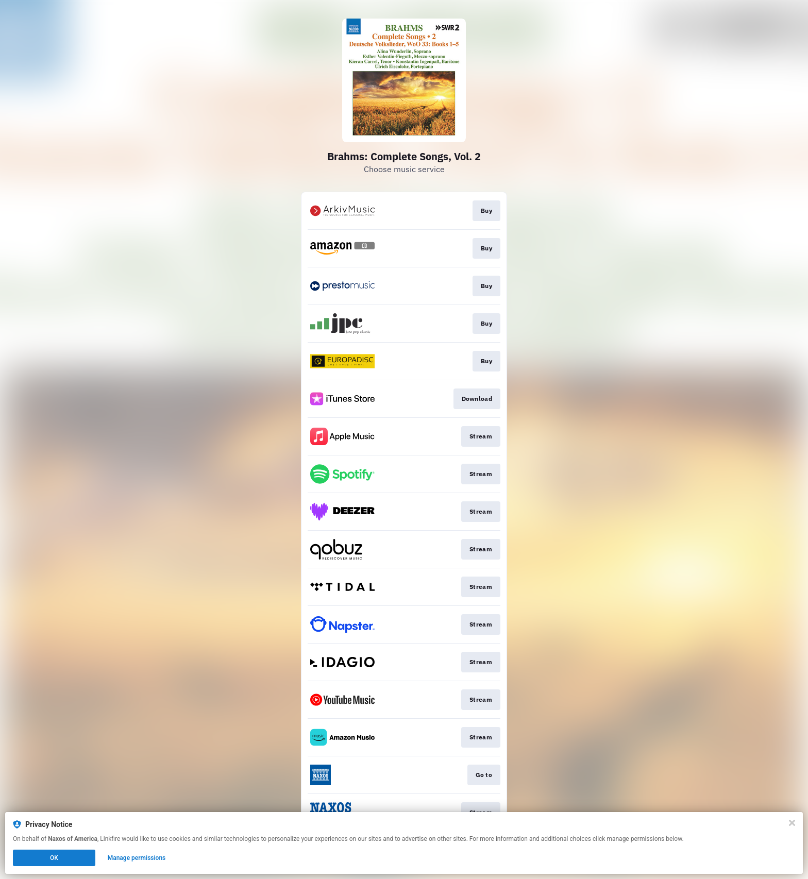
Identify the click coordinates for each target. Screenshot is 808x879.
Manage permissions (137, 857)
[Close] (792, 823)
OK (54, 857)
